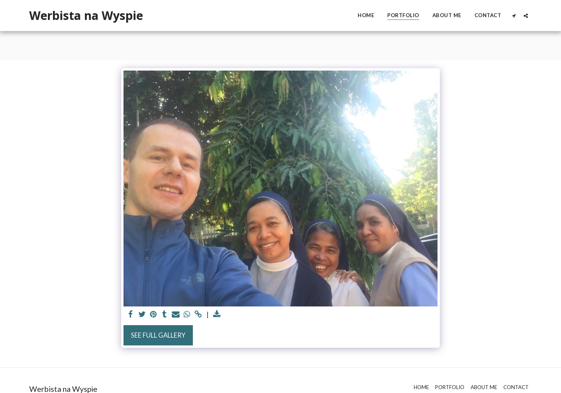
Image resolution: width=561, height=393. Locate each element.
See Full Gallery (158, 335)
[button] (513, 15)
